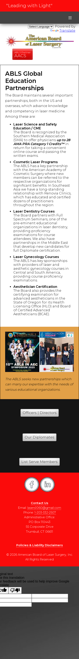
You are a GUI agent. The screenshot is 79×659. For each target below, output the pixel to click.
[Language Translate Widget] (40, 27)
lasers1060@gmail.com (44, 508)
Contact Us (39, 503)
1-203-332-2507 (45, 512)
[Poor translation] (15, 590)
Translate (62, 31)
